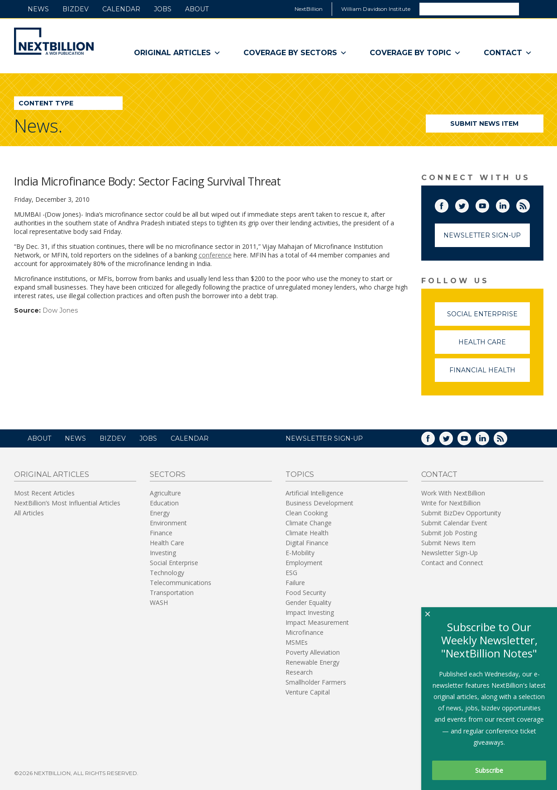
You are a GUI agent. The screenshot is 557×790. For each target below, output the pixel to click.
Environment (168, 523)
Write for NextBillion (451, 503)
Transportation (172, 592)
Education (164, 503)
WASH (159, 602)
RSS (529, 204)
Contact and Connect (452, 562)
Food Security (306, 592)
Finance (161, 532)
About (197, 9)
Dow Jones (60, 310)
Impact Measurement (317, 622)
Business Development (319, 503)
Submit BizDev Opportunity (461, 513)
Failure (295, 582)
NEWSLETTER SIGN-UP (324, 438)
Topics (300, 474)
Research (299, 672)
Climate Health (307, 532)
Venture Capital (308, 692)
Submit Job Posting (449, 532)
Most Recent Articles (44, 493)
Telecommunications (180, 582)
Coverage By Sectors (295, 53)
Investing (163, 552)
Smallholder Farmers (316, 682)
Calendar (121, 9)
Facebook (434, 441)
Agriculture (165, 493)
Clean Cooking (307, 513)
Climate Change (309, 523)
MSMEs (297, 642)
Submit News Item (484, 123)
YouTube (488, 204)
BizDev (75, 9)
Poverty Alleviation (313, 652)
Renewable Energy (312, 662)
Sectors (168, 474)
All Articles (29, 513)
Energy (160, 513)
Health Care (494, 346)
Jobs (162, 9)
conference (215, 255)
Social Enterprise (488, 318)
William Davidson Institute (375, 8)
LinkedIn (488, 441)
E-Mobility (300, 552)
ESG (291, 572)
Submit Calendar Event (454, 523)
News (38, 9)
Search (530, 8)
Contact (508, 53)
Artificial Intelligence (314, 493)
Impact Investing (310, 612)
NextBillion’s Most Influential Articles (67, 503)
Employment (304, 562)
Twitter (468, 204)
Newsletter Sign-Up (482, 235)
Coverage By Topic (415, 53)
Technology (167, 572)
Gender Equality (308, 602)
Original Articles (177, 53)
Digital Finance (307, 542)
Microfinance (305, 632)
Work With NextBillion (453, 493)
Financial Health (489, 374)
